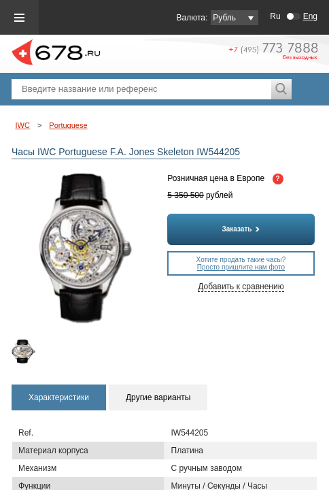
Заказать (241, 229)
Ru (275, 16)
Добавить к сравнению (240, 286)
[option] (29, 351)
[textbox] (141, 89)
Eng (310, 16)
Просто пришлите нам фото (241, 267)
